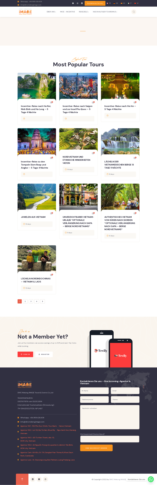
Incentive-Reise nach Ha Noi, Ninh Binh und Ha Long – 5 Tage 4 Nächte (36, 109)
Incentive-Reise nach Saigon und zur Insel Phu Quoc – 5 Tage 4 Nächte (77, 109)
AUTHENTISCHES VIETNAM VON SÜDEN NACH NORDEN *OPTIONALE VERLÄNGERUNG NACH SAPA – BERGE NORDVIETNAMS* (119, 223)
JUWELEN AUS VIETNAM (33, 217)
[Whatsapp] (151, 479)
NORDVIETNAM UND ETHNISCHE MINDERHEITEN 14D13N (76, 159)
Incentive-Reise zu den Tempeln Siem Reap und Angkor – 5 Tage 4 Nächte (34, 164)
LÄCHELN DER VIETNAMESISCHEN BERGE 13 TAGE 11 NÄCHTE (119, 164)
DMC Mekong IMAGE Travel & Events (124, 479)
